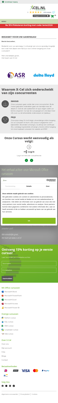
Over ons (5, 344)
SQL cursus (8, 322)
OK (29, 221)
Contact (5, 360)
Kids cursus (8, 334)
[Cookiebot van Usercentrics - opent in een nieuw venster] (46, 180)
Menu (4, 21)
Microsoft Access (11, 304)
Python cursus (10, 318)
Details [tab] (29, 186)
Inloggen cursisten (40, 16)
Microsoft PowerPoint (13, 296)
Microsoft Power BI (12, 308)
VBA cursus (8, 326)
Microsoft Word (10, 292)
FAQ (3, 352)
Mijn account (7, 348)
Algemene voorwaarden (10, 394)
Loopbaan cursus (11, 330)
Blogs (4, 356)
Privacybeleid (25, 394)
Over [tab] (48, 186)
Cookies (34, 394)
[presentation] (26, 160)
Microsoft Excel (10, 300)
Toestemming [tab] (10, 186)
